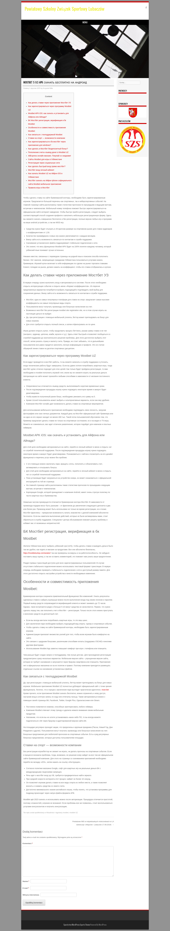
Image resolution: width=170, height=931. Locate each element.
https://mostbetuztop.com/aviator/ (37, 553)
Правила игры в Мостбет (39, 188)
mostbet (66, 813)
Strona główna (32, 22)
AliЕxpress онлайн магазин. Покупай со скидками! (49, 156)
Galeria (104, 22)
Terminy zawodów (88, 22)
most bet (105, 690)
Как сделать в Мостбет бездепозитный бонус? (48, 149)
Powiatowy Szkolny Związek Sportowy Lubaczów (64, 9)
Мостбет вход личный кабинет (41, 170)
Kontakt (115, 22)
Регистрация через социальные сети (44, 163)
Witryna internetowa (31, 895)
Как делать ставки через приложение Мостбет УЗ (49, 103)
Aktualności (50, 813)
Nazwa (26, 882)
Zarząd (73, 22)
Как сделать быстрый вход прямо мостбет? (46, 167)
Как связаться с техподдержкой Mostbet (45, 135)
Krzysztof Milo (48, 89)
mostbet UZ (73, 813)
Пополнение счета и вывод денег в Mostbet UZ (48, 152)
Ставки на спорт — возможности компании (46, 138)
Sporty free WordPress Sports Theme (76, 925)
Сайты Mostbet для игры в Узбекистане (45, 160)
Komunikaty (48, 22)
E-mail (26, 888)
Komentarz (28, 844)
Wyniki (61, 22)
